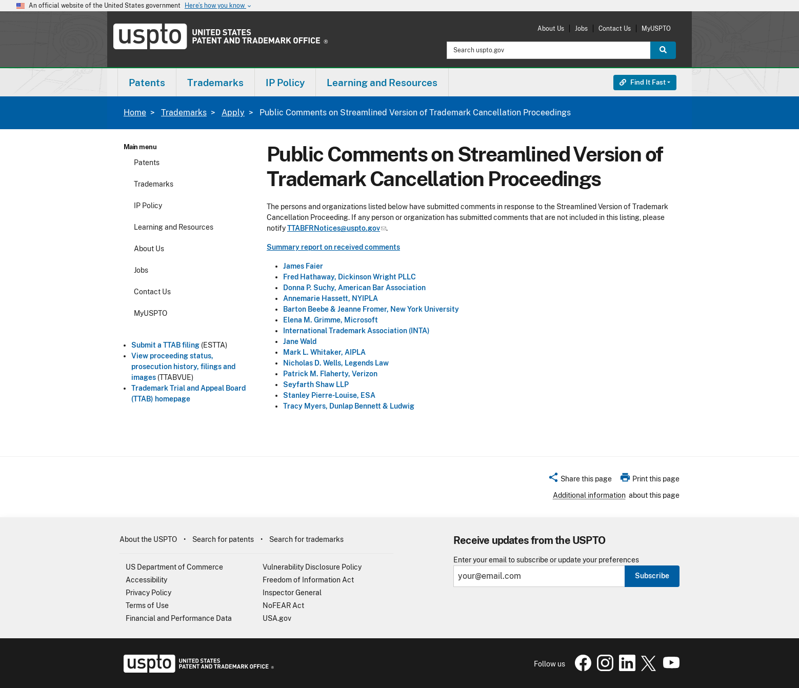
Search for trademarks (306, 539)
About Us (550, 28)
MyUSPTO (656, 28)
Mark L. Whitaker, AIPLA (324, 352)
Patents (146, 162)
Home (135, 112)
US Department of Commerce (174, 567)
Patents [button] (147, 82)
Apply (233, 112)
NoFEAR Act (283, 605)
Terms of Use (147, 605)
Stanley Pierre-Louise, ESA (329, 395)
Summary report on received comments (333, 247)
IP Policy (148, 205)
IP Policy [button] (285, 82)
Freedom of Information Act (308, 580)
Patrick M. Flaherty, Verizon (330, 374)
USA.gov (277, 618)
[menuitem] (146, 82)
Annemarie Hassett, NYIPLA (330, 298)
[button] (580, 480)
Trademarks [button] (215, 82)
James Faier (303, 266)
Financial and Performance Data (179, 618)
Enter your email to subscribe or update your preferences (546, 560)
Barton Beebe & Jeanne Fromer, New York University (371, 309)
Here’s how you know (218, 6)
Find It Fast (643, 82)
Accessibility (146, 580)
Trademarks (184, 112)
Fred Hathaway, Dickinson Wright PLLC (349, 277)
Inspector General (292, 593)
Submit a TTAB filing (165, 345)
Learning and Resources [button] (382, 82)
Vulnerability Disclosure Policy (312, 567)
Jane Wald (299, 341)
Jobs (581, 28)
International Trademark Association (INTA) (356, 331)
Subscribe (652, 576)
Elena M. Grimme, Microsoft (330, 320)
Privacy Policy (148, 593)
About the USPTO (148, 539)
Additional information (589, 495)
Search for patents (223, 539)
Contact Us (614, 28)
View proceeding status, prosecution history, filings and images (183, 366)
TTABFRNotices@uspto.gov (336, 228)
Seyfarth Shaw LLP (316, 384)
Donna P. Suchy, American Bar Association (354, 288)
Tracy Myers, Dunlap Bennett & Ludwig (348, 406)
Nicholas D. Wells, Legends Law (336, 363)
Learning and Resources (173, 227)
